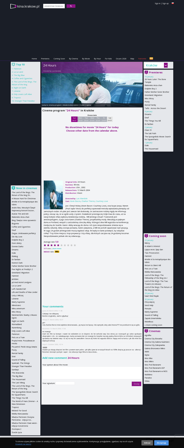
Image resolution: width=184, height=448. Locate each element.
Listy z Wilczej (17, 295)
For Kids (108, 58)
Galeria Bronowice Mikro (155, 348)
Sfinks (147, 381)
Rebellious (149, 321)
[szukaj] (53, 6)
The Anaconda (18, 373)
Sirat (14, 356)
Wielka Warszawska (153, 272)
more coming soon (154, 325)
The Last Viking (18, 382)
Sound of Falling (151, 315)
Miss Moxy (149, 98)
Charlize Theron (88, 201)
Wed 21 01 (92, 119)
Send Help (149, 305)
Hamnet (148, 256)
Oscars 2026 (121, 58)
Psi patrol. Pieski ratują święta (24, 347)
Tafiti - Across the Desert (155, 108)
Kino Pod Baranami (153, 365)
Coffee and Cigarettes (23, 78)
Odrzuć (147, 443)
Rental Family (150, 105)
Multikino (148, 374)
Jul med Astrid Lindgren (21, 282)
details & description (71, 105)
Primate (148, 308)
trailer (82, 105)
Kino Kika (148, 358)
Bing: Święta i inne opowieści (24, 220)
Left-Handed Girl (19, 289)
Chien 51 (148, 130)
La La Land (18, 72)
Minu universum (18, 308)
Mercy (147, 243)
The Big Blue (19, 75)
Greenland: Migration (153, 95)
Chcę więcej (149, 302)
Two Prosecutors (152, 253)
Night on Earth (20, 88)
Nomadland (17, 324)
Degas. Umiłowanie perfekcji (24, 233)
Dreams (148, 114)
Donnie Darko (17, 246)
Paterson (17, 68)
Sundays (15, 369)
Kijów (147, 355)
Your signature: (49, 383)
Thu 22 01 (98, 119)
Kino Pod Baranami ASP (155, 368)
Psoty (147, 101)
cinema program (55, 105)
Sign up (165, 3)
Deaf (147, 117)
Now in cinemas (26, 188)
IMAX (147, 351)
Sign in (157, 3)
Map (132, 58)
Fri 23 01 (104, 119)
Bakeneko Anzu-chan (153, 85)
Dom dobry (16, 243)
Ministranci (16, 305)
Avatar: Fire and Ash (20, 214)
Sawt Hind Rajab (152, 296)
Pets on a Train (151, 268)
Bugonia (15, 223)
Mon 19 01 (80, 119)
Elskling (15, 256)
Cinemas (154, 331)
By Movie (86, 58)
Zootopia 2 (16, 429)
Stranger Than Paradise (25, 101)
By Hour (97, 58)
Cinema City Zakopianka (155, 345)
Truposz (17, 97)
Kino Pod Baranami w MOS (156, 371)
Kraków (151, 65)
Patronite (142, 58)
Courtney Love (102, 201)
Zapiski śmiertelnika (153, 318)
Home (34, 58)
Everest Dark (17, 263)
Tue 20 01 (86, 119)
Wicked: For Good (19, 410)
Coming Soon (59, 58)
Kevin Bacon (75, 201)
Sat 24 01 (110, 119)
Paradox (148, 378)
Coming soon (157, 236)
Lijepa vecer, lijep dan (154, 249)
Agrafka (148, 335)
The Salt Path (150, 133)
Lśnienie (17, 91)
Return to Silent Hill (153, 265)
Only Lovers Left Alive (23, 94)
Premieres (45, 58)
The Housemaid (151, 149)
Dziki (147, 145)
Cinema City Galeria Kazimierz (157, 342)
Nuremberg (16, 327)
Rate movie (57, 248)
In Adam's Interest (152, 246)
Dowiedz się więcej (23, 444)
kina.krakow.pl (28, 6)
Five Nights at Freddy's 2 (22, 269)
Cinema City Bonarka (153, 338)
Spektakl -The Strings (21, 363)
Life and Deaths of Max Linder (24, 292)
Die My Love (17, 236)
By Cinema (73, 58)
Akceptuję (161, 443)
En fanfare (149, 124)
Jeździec (15, 279)
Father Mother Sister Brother (157, 92)
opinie (88, 105)
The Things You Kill (153, 121)
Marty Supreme (151, 312)
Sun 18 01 (74, 119)
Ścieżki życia (17, 432)
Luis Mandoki (56, 71)
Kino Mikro (149, 361)
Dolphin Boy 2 (151, 88)
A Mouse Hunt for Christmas (24, 198)
